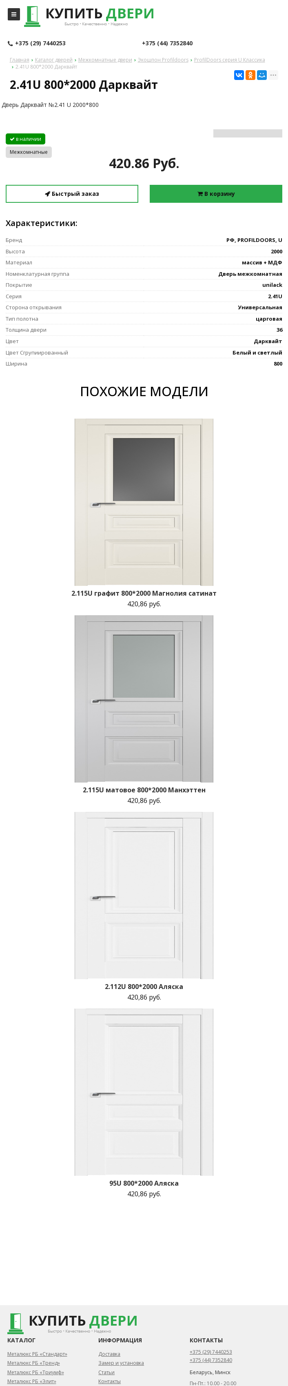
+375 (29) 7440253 (37, 43)
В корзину (216, 193)
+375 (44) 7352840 (167, 43)
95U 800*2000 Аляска (144, 1183)
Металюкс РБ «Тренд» (33, 1362)
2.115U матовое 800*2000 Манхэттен (144, 790)
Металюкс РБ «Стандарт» (37, 1354)
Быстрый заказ (72, 193)
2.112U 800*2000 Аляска (144, 986)
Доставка (109, 1354)
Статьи (106, 1372)
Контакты (109, 1381)
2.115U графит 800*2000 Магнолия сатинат (144, 593)
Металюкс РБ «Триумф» (35, 1372)
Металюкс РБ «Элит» (31, 1381)
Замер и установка (121, 1362)
